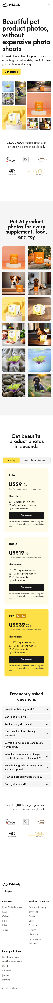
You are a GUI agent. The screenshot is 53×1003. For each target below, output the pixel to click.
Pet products (35, 939)
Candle (32, 916)
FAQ (4, 911)
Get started (11, 72)
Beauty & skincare (10, 957)
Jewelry (32, 929)
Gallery (5, 916)
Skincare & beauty (37, 907)
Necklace (33, 934)
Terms (5, 929)
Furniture (33, 925)
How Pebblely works (12, 907)
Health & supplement (12, 961)
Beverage (33, 911)
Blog (4, 920)
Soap (31, 920)
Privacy (5, 925)
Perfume (6, 979)
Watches (33, 943)
